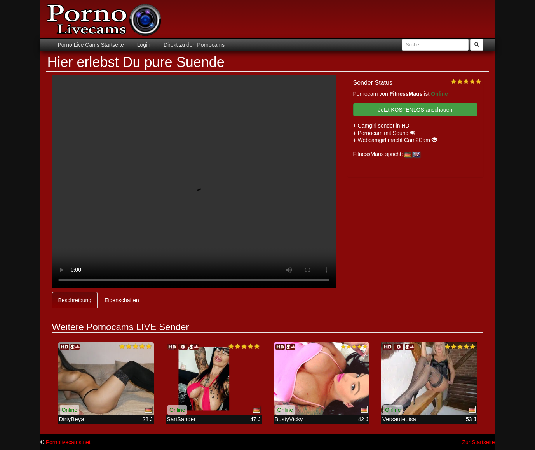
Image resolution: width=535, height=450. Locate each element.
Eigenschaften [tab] (122, 300)
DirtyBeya (71, 419)
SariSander (181, 419)
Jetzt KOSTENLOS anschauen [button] (415, 110)
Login (143, 45)
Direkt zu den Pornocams (193, 45)
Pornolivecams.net (68, 442)
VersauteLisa (399, 419)
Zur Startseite (478, 442)
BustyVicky (289, 419)
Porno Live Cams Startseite (91, 45)
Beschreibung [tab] (75, 300)
